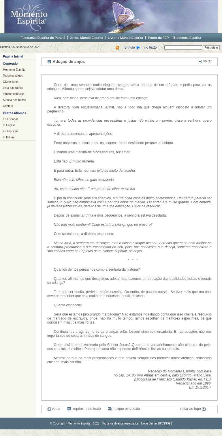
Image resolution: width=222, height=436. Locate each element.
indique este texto (124, 409)
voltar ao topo (193, 409)
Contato (8, 106)
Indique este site (13, 93)
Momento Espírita (14, 69)
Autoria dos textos (14, 100)
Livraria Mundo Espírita (125, 37)
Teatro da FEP (158, 37)
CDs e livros (10, 81)
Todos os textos (13, 75)
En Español (10, 119)
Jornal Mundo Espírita (86, 37)
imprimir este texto (84, 409)
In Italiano (9, 137)
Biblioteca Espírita (187, 37)
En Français (10, 131)
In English (9, 125)
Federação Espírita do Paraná (43, 37)
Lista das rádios (13, 87)
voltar (205, 61)
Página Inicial (13, 56)
